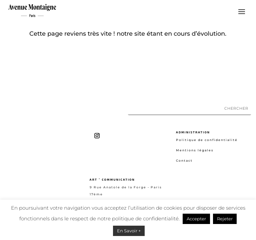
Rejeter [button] (225, 218)
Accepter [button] (196, 218)
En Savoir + (129, 230)
